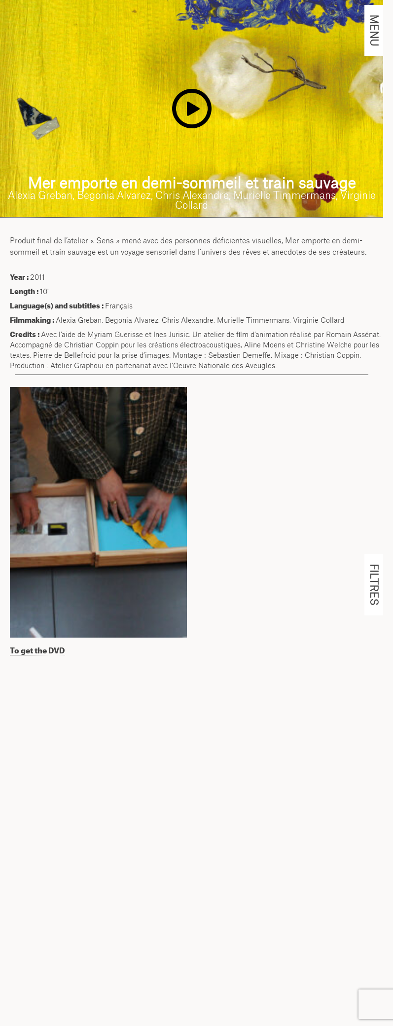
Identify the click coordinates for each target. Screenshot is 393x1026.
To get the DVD (37, 650)
